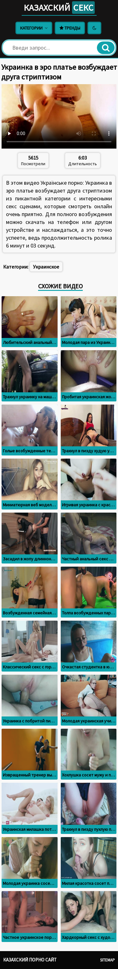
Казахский (59, 7)
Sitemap (107, 960)
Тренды (69, 28)
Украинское (46, 267)
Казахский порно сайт (30, 960)
